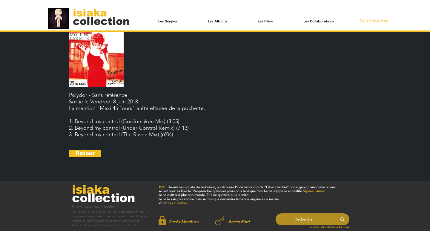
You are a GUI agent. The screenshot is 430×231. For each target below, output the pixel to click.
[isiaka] (93, 12)
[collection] (101, 21)
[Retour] (85, 153)
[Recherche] (303, 219)
